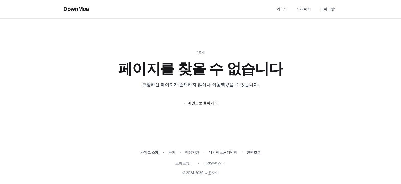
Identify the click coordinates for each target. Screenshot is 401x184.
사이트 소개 (149, 152)
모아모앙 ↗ (184, 163)
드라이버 (304, 9)
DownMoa (76, 9)
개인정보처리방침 (223, 152)
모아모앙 (327, 9)
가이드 (282, 9)
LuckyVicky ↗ (214, 163)
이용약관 (192, 152)
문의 (171, 152)
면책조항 (254, 152)
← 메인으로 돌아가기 (200, 103)
